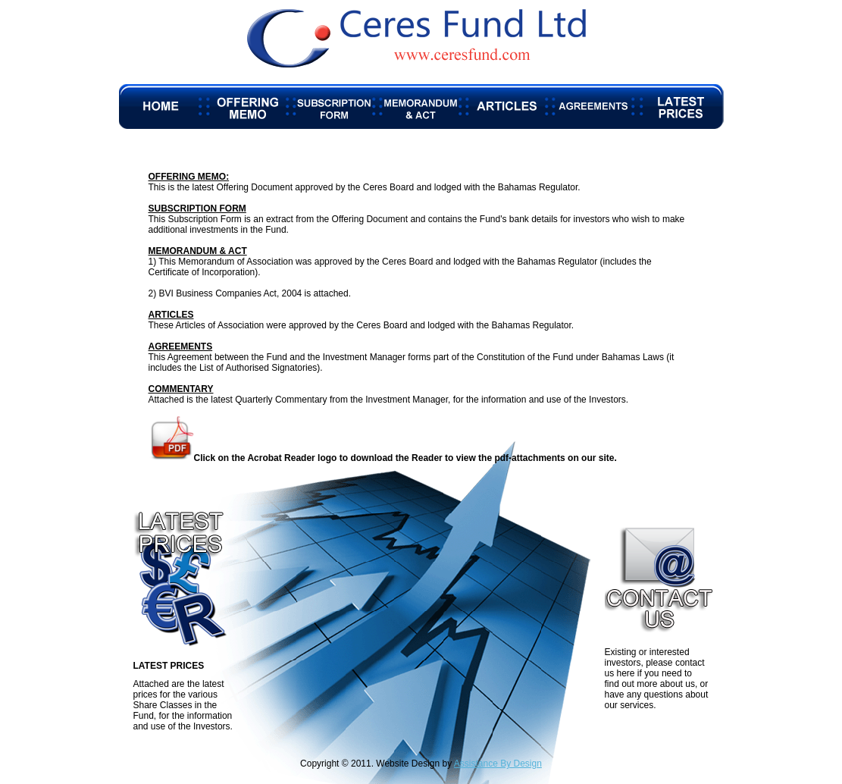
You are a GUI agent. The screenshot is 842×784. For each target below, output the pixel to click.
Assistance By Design (498, 763)
